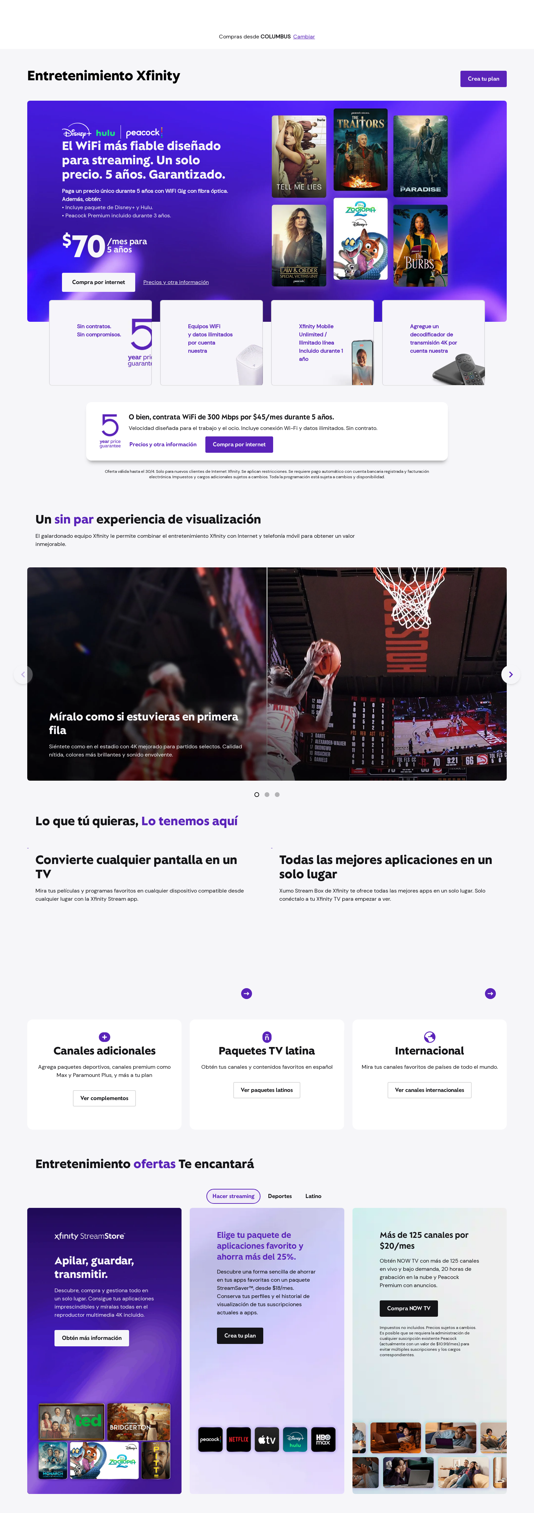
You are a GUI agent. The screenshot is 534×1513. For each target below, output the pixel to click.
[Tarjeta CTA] (145, 924)
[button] (256, 794)
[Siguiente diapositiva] (510, 674)
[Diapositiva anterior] (23, 674)
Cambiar (304, 36)
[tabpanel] (267, 1355)
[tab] (233, 1196)
